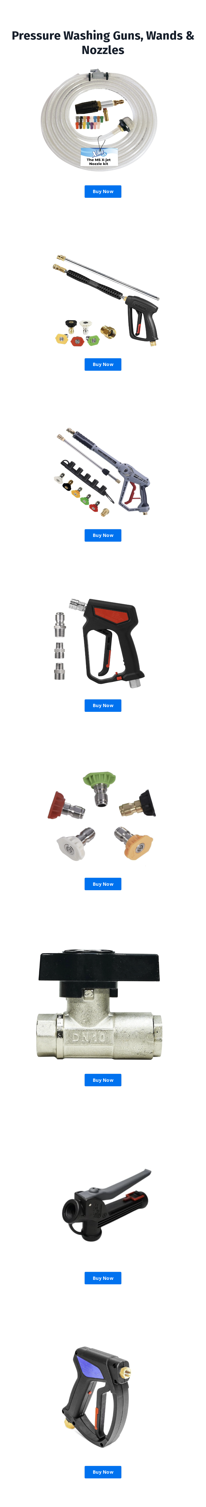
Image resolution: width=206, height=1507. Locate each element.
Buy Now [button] (103, 191)
